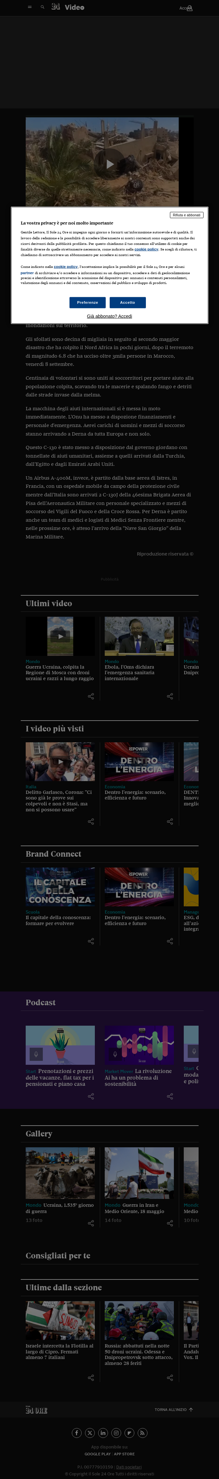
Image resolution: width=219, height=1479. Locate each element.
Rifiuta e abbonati (187, 215)
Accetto (127, 302)
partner (27, 272)
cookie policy (146, 249)
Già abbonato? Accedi (109, 316)
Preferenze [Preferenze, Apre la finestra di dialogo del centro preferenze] (87, 302)
